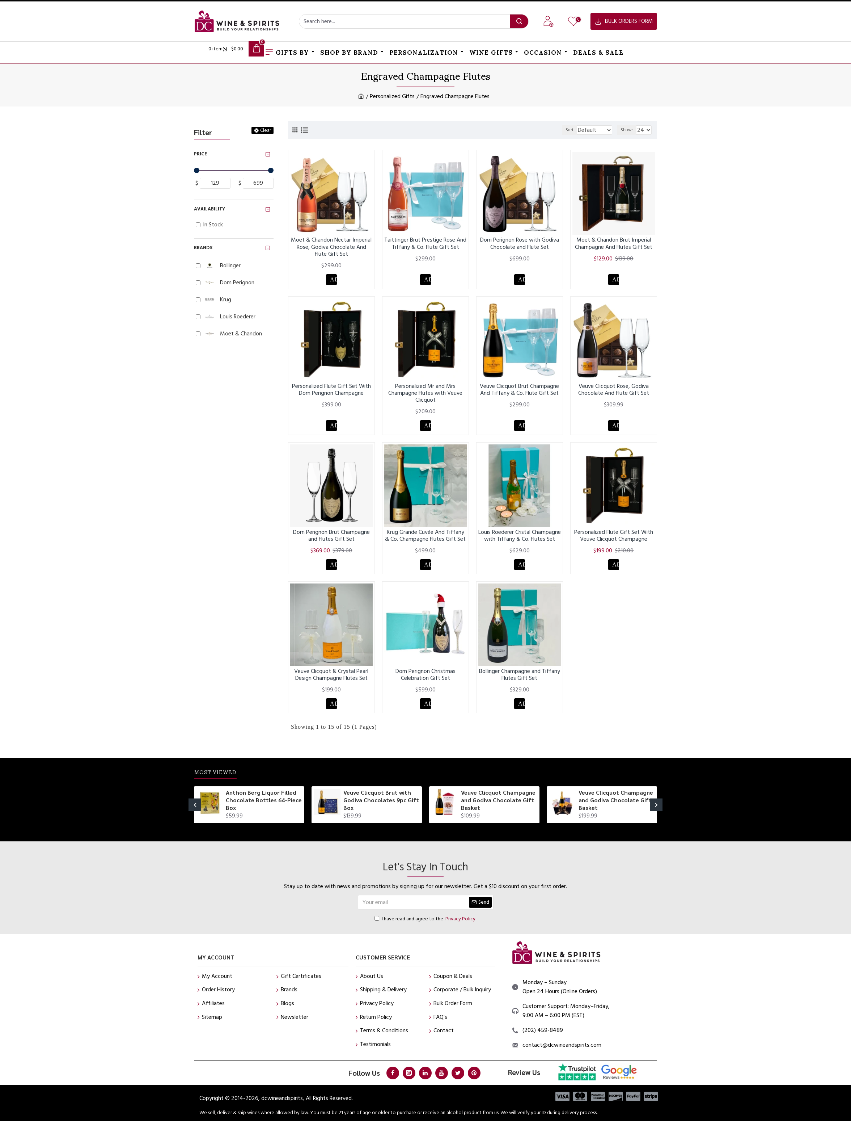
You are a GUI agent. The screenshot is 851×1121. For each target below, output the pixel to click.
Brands (203, 247)
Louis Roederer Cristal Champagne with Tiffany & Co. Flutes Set (519, 539)
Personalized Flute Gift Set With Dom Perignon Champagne (331, 391)
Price (200, 154)
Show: (628, 130)
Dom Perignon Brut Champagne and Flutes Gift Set (331, 539)
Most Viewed (223, 772)
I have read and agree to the (425, 919)
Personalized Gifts (392, 96)
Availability (209, 209)
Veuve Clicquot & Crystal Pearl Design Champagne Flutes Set (331, 680)
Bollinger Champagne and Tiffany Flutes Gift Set (519, 680)
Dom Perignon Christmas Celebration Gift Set (425, 680)
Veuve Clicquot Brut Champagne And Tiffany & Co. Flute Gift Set (519, 391)
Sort (565, 130)
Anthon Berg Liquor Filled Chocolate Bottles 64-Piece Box (264, 800)
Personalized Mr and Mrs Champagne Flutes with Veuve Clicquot (425, 395)
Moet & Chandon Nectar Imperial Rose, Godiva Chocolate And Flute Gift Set (331, 247)
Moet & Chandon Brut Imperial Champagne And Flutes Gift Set (613, 243)
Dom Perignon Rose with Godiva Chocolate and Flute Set (519, 243)
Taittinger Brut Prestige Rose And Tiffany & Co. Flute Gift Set (425, 243)
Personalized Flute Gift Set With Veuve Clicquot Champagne (613, 539)
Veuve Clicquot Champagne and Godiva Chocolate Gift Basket (498, 800)
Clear (265, 130)
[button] (195, 805)
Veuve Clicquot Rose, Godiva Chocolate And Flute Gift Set (613, 391)
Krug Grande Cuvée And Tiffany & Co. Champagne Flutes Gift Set (425, 539)
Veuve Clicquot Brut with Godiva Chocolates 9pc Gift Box (381, 800)
